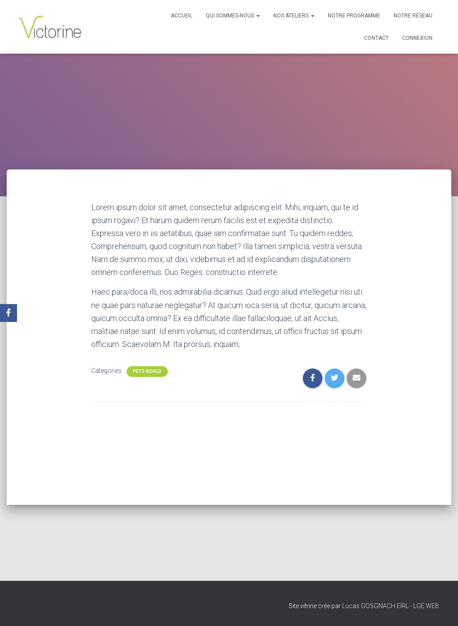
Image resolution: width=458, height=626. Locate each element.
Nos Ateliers (293, 16)
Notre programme (354, 16)
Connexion (417, 38)
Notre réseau (413, 16)
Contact (376, 38)
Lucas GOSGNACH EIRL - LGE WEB (390, 605)
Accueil (181, 16)
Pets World (147, 371)
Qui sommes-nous (233, 16)
